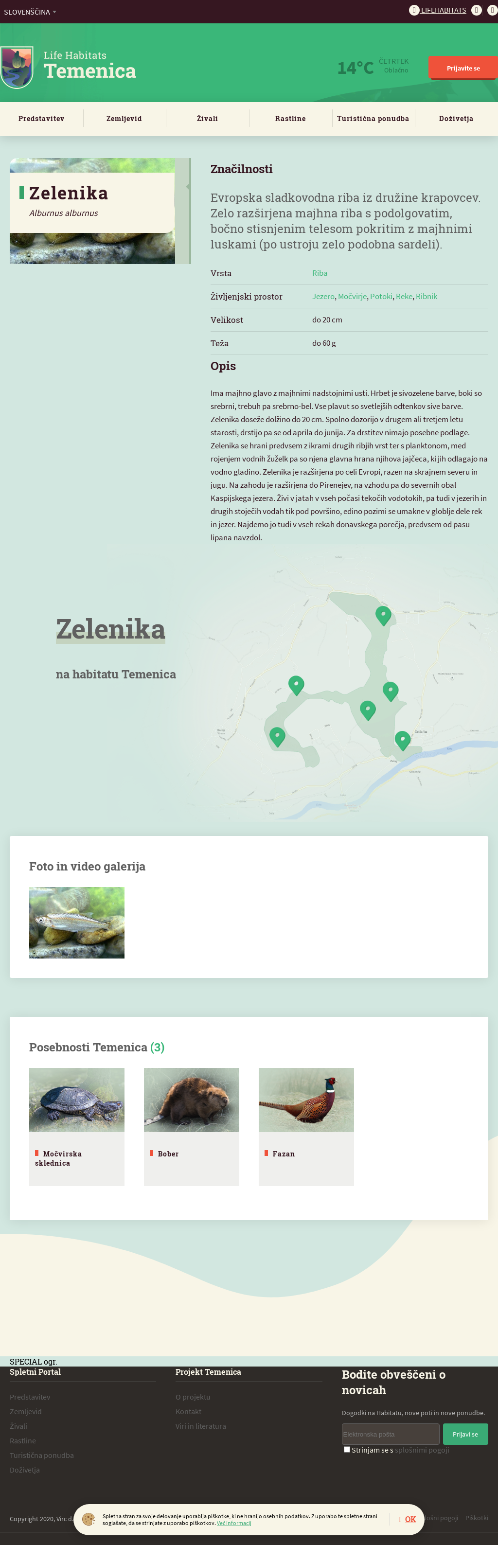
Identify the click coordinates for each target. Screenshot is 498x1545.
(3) (157, 1047)
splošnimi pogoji (422, 1448)
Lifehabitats (437, 10)
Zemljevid (124, 118)
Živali (207, 118)
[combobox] (30, 11)
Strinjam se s (396, 1448)
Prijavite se (463, 68)
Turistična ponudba (373, 118)
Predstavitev (41, 118)
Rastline (290, 118)
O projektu (193, 1395)
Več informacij (234, 1523)
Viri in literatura (201, 1424)
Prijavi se (465, 1432)
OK (410, 1519)
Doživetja (456, 118)
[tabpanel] (76, 1126)
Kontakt (188, 1409)
